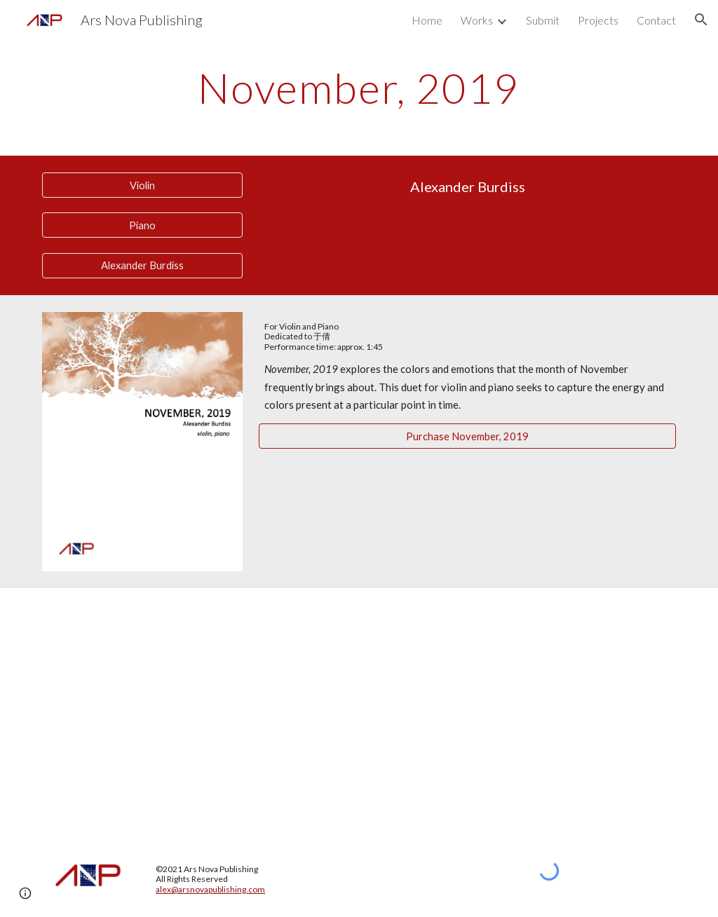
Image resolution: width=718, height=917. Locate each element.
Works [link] (477, 20)
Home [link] (427, 20)
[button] (701, 19)
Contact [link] (656, 20)
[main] (358, 87)
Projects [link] (598, 20)
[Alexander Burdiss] (142, 266)
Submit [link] (543, 20)
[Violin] (142, 185)
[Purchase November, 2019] (467, 436)
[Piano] (142, 225)
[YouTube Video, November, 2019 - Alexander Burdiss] (359, 710)
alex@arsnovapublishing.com (210, 889)
